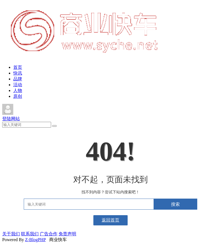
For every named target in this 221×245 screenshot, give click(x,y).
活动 (17, 84)
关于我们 (11, 233)
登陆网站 (11, 118)
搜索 (175, 204)
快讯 (17, 73)
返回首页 (110, 220)
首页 (17, 67)
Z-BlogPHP (35, 239)
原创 (17, 96)
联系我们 (30, 233)
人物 (17, 90)
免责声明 (67, 233)
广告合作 (48, 233)
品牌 (17, 79)
